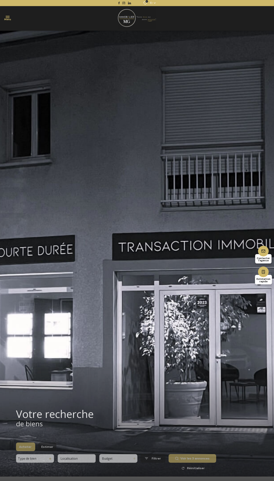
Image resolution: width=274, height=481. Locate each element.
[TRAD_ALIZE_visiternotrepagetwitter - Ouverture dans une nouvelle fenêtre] (129, 3)
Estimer (47, 453)
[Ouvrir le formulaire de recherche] (153, 464)
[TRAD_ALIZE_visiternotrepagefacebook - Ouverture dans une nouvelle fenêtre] (119, 3)
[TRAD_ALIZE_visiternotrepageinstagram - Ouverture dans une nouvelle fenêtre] (123, 3)
